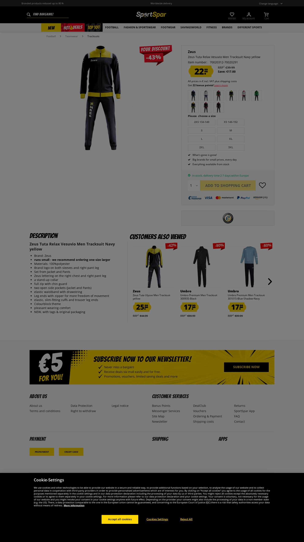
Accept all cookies (120, 519)
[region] (152, 507)
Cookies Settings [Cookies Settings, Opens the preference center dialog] (157, 519)
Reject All (186, 519)
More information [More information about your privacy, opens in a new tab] (74, 505)
